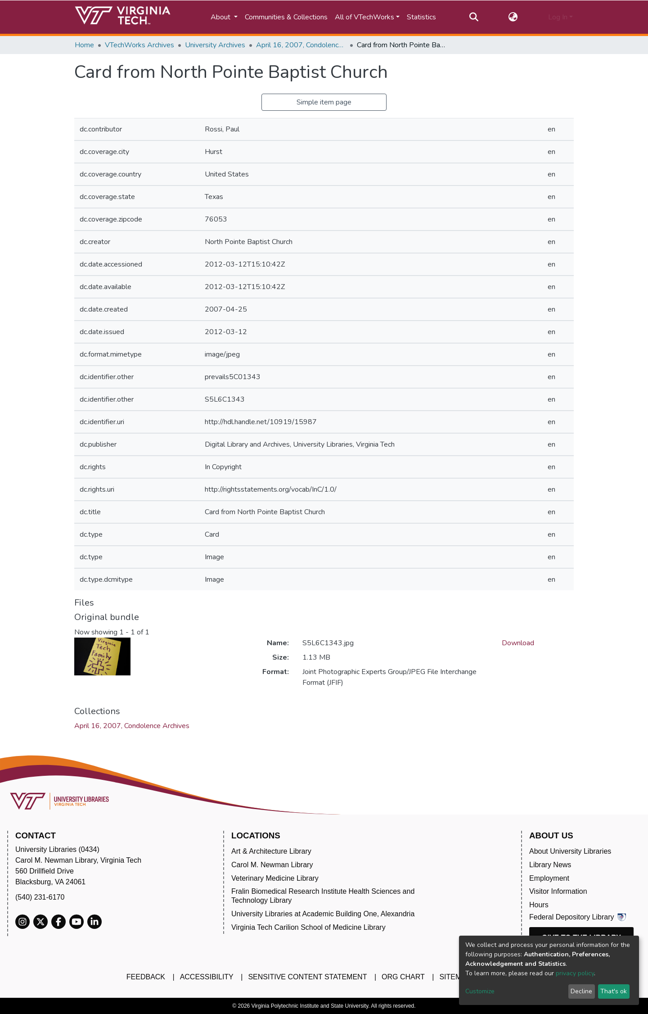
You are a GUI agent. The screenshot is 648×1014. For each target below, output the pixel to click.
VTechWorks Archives (139, 45)
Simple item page (324, 102)
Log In (557, 17)
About (221, 17)
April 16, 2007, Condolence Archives (301, 45)
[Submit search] (473, 17)
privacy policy (575, 973)
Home (84, 45)
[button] (513, 17)
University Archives (215, 45)
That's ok (613, 991)
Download (518, 643)
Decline (581, 991)
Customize (480, 991)
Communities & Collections (286, 17)
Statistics (421, 17)
